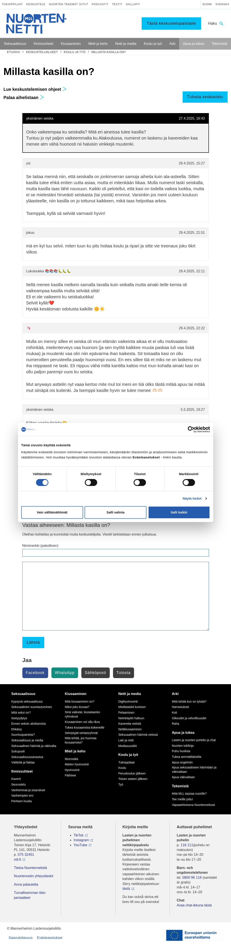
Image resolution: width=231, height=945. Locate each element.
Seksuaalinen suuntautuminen (31, 707)
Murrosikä (71, 759)
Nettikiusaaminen (130, 729)
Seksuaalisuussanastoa (27, 757)
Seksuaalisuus (23, 694)
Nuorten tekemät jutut (68, 4)
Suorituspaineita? (23, 734)
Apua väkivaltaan (183, 777)
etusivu (13, 52)
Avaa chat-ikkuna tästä (194, 905)
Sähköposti (95, 673)
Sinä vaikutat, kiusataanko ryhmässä (82, 714)
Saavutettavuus (21, 938)
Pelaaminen (126, 712)
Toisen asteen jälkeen (133, 779)
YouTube (80, 845)
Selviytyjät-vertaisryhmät (81, 733)
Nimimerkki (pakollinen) (40, 545)
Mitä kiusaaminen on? (79, 701)
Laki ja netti (126, 740)
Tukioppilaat (12, 4)
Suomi (207, 4)
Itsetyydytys (19, 718)
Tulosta (123, 673)
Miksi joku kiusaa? (77, 707)
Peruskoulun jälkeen (132, 773)
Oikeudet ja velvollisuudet (189, 718)
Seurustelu (18, 784)
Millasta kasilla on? (108, 52)
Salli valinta (115, 512)
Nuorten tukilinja (182, 745)
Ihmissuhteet (22, 771)
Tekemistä (180, 786)
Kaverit (16, 779)
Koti (174, 712)
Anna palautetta (26, 884)
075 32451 (26, 854)
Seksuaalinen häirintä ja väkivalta (33, 746)
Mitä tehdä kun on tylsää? (189, 701)
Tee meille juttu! (182, 799)
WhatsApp (65, 673)
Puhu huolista (181, 751)
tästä (126, 888)
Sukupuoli (18, 751)
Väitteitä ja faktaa (22, 762)
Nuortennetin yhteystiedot (33, 876)
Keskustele (36, 4)
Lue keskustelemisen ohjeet (35, 89)
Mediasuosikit (127, 746)
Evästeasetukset (49, 938)
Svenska (222, 4)
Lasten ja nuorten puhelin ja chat (194, 740)
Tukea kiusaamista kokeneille (84, 727)
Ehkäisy (16, 729)
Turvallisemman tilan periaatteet (30, 895)
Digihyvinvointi (128, 701)
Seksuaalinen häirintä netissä (138, 734)
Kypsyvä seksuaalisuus (27, 701)
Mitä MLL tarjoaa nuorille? (189, 793)
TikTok (79, 835)
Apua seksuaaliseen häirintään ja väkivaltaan (194, 769)
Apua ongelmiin (182, 762)
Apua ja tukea (183, 732)
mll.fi (17, 859)
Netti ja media (129, 694)
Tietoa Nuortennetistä (30, 868)
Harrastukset (180, 707)
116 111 (187, 845)
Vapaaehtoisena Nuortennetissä (193, 805)
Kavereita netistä (129, 723)
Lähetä (33, 642)
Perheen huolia (21, 801)
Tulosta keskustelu (205, 97)
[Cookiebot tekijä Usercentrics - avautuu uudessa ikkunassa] (191, 429)
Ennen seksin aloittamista (28, 723)
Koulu (122, 768)
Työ (120, 784)
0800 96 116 (192, 877)
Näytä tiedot (192, 498)
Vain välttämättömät (52, 512)
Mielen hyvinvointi (77, 764)
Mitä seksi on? (21, 712)
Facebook (35, 673)
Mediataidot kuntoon (132, 707)
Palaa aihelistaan (23, 97)
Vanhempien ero (22, 795)
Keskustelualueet (42, 52)
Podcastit (100, 4)
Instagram (81, 840)
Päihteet (70, 775)
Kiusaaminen (76, 694)
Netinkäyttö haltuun (131, 718)
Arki (175, 694)
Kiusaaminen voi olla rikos (82, 722)
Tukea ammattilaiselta (186, 756)
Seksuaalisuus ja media (27, 740)
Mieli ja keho (75, 751)
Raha (175, 723)
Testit (117, 4)
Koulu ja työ (74, 52)
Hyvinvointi (72, 770)
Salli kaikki (179, 512)
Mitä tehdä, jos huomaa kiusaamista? (81, 740)
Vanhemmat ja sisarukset (28, 790)
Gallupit (133, 4)
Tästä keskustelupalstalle (171, 23)
